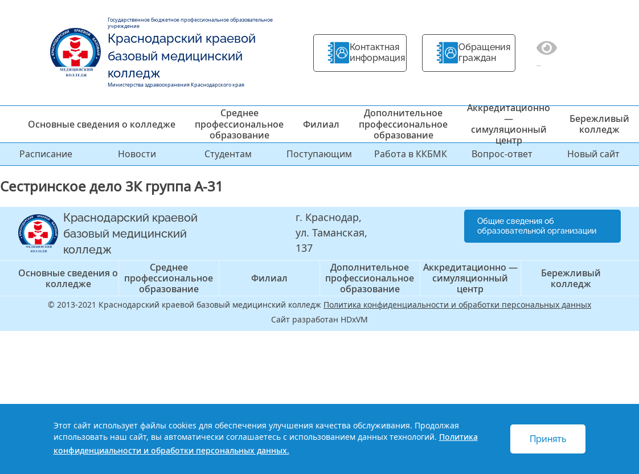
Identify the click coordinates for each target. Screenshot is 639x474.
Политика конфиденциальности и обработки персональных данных (457, 304)
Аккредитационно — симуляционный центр (508, 124)
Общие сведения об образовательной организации (536, 225)
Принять (548, 439)
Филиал (321, 124)
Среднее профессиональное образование (239, 124)
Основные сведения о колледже (101, 124)
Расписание (45, 154)
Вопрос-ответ (502, 154)
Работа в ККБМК (410, 154)
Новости (137, 154)
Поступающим (319, 154)
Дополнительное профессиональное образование (403, 124)
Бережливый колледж (599, 124)
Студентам (228, 154)
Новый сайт (593, 154)
